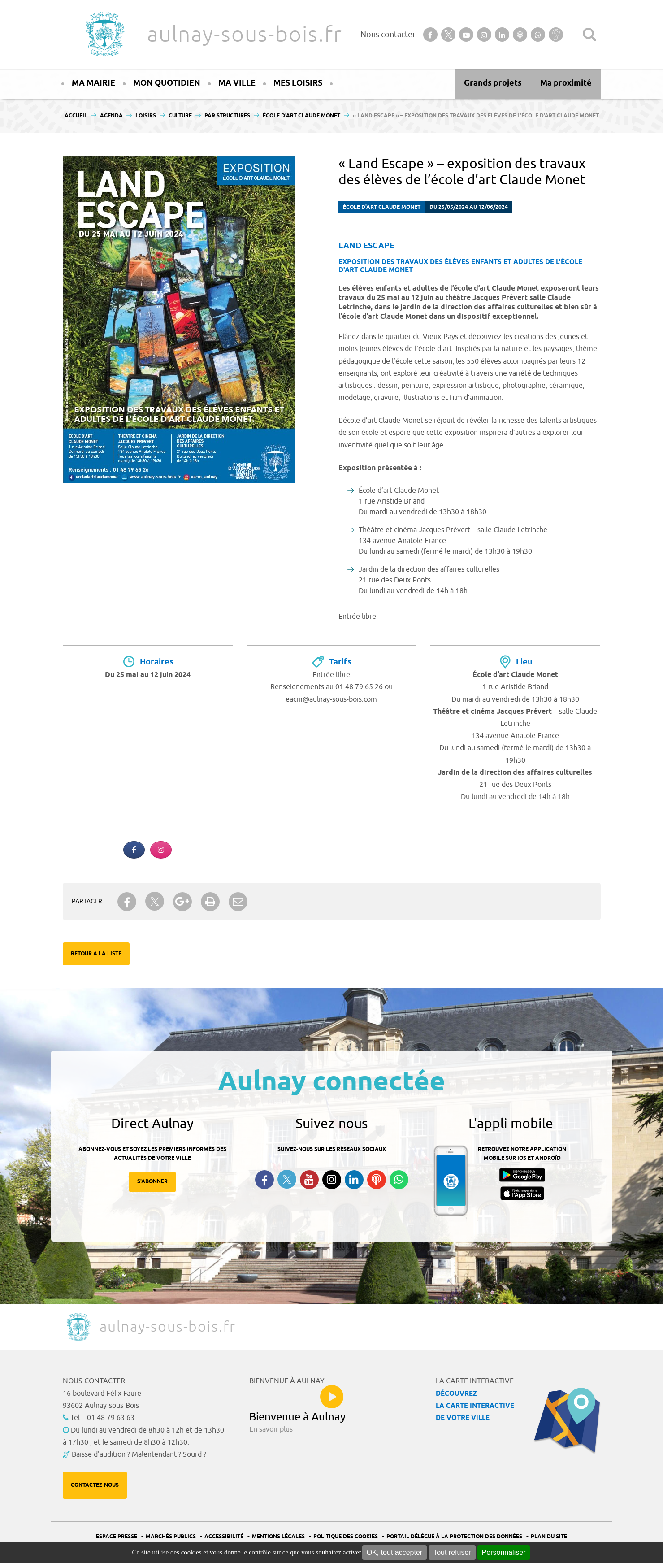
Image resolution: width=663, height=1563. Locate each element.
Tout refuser (452, 1552)
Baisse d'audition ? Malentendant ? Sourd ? (139, 1454)
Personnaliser (504, 1552)
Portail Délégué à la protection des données (454, 1537)
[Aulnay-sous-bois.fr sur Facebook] (134, 850)
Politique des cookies (345, 1537)
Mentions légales (278, 1537)
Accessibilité (223, 1537)
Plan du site (549, 1537)
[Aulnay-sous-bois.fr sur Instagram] (161, 850)
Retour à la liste (96, 954)
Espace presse (116, 1537)
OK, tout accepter (395, 1552)
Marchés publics (171, 1537)
